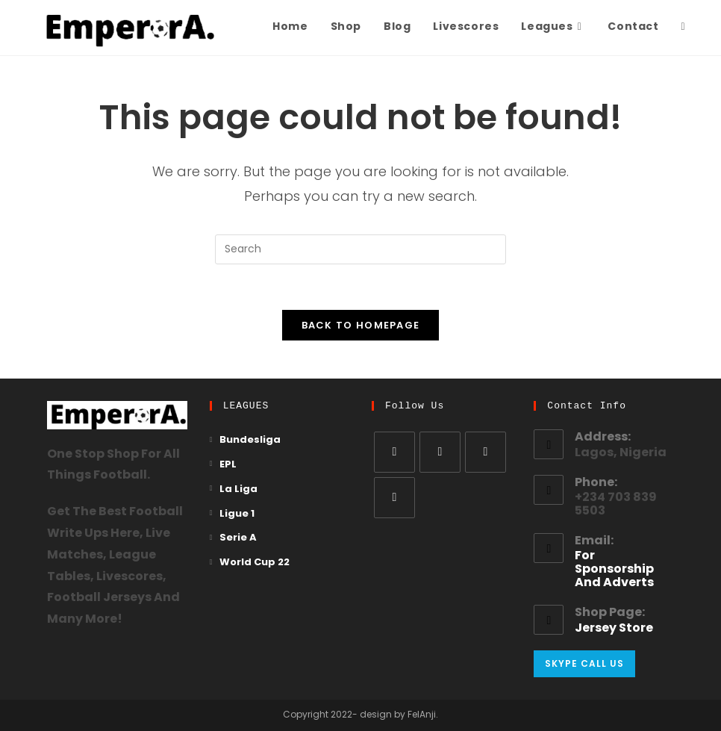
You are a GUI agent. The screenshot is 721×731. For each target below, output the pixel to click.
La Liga (238, 489)
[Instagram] (485, 452)
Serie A (238, 538)
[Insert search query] (360, 249)
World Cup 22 (254, 562)
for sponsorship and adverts (614, 569)
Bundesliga (250, 440)
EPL (228, 465)
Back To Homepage (361, 325)
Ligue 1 (237, 514)
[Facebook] (440, 452)
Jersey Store (614, 629)
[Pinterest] (394, 497)
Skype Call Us (584, 663)
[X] (394, 452)
